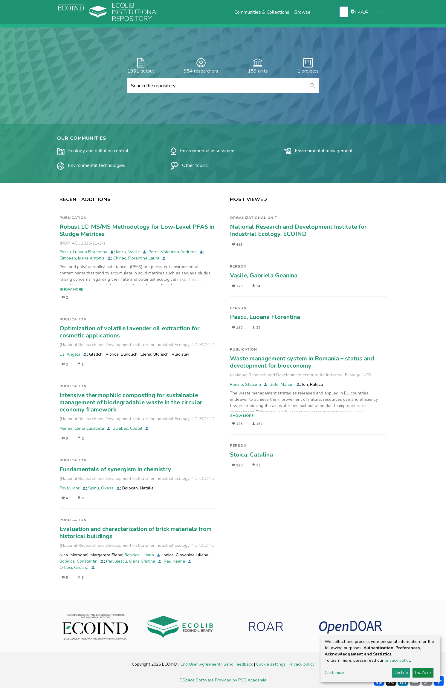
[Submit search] (344, 12)
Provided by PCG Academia (240, 680)
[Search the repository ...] (216, 85)
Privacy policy (301, 664)
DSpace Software (197, 680)
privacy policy (397, 660)
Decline (401, 672)
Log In (378, 12)
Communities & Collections (261, 12)
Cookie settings (271, 664)
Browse (302, 12)
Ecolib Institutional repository (136, 12)
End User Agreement (201, 664)
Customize (334, 672)
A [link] (359, 12)
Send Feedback (239, 664)
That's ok (423, 672)
